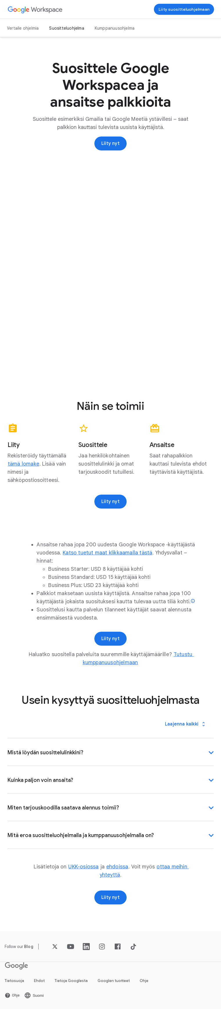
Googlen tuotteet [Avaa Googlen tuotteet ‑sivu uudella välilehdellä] (114, 980)
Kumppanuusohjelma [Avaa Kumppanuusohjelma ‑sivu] (114, 28)
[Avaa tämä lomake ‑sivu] (23, 464)
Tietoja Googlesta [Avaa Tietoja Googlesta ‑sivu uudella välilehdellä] (71, 980)
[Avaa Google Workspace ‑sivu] (35, 9)
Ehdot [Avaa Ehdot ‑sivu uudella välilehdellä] (39, 980)
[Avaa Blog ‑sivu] (28, 946)
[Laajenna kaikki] (185, 724)
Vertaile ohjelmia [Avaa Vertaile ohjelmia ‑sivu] (23, 28)
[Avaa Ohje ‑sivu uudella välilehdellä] (12, 995)
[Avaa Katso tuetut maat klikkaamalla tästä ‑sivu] (107, 553)
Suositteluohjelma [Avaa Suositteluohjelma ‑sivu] (66, 28)
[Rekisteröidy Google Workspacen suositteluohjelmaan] (184, 9)
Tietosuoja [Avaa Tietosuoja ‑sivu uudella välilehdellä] (14, 980)
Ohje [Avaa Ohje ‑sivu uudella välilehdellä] (144, 980)
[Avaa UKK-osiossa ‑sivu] (83, 866)
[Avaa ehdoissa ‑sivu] (117, 866)
